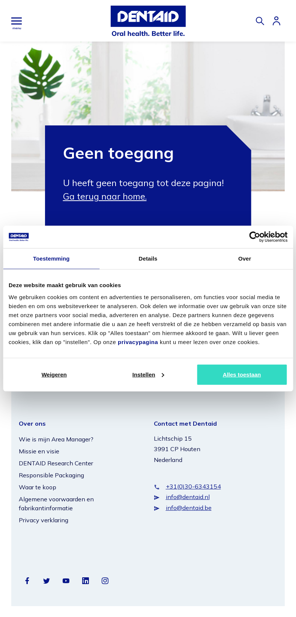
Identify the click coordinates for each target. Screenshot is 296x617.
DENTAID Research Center (56, 462)
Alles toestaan (242, 374)
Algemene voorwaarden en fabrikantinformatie (56, 503)
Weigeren (54, 374)
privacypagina (138, 341)
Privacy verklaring (43, 519)
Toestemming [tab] (51, 258)
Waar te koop (37, 486)
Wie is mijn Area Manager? (56, 439)
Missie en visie (39, 451)
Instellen (148, 374)
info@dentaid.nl (188, 497)
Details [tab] (148, 258)
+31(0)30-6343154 (193, 486)
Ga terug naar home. (106, 196)
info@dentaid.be (189, 507)
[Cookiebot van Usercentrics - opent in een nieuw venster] (254, 237)
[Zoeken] (260, 21)
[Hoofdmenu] (16, 20)
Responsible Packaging (51, 474)
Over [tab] (244, 258)
